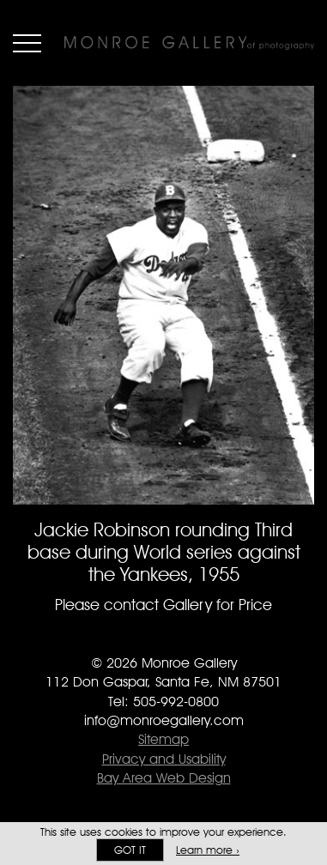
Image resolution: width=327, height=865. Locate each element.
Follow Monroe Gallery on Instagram (198, 639)
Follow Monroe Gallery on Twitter (163, 639)
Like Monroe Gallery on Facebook (129, 639)
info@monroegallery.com (164, 720)
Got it (130, 850)
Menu (27, 42)
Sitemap (163, 739)
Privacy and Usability (164, 759)
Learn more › (207, 850)
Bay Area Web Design (164, 778)
